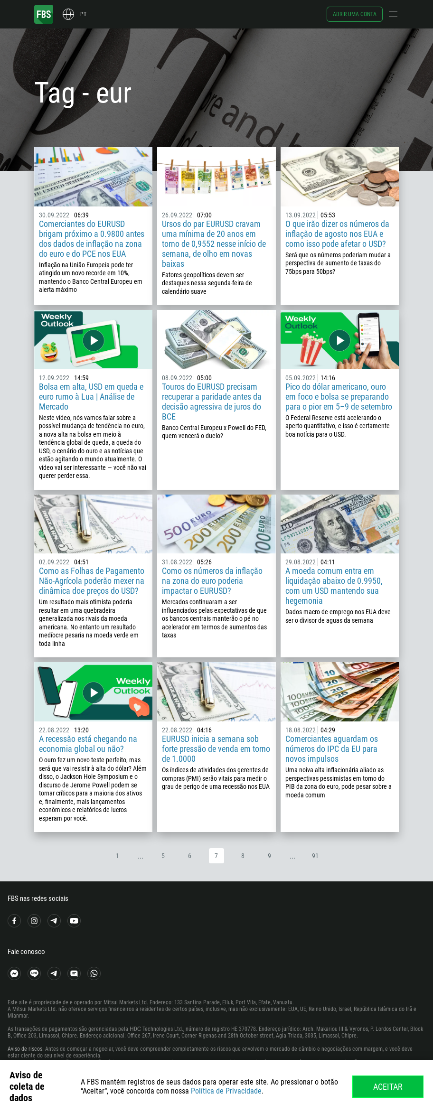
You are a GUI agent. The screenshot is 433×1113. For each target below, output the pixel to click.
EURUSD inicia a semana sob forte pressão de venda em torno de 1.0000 (216, 749)
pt (83, 14)
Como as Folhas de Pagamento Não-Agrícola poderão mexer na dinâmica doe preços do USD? (91, 581)
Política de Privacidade (226, 1090)
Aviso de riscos (25, 1049)
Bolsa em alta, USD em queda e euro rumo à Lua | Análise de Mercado (91, 397)
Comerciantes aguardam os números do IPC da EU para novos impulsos (331, 749)
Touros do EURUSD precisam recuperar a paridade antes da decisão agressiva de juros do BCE (212, 401)
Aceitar (388, 1087)
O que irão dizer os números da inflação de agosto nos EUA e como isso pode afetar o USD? (337, 234)
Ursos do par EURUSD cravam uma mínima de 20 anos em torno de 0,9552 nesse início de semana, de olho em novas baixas (214, 244)
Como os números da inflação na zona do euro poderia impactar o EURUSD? (212, 581)
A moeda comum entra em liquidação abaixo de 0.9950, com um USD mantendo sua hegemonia (334, 586)
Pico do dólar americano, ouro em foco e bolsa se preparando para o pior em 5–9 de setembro (338, 397)
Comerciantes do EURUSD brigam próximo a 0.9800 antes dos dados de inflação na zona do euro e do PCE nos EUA (91, 239)
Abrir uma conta (355, 14)
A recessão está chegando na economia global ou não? (88, 744)
